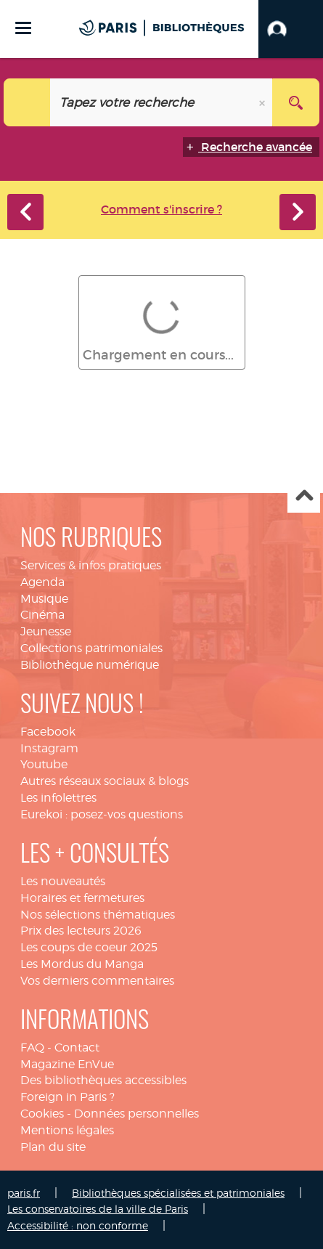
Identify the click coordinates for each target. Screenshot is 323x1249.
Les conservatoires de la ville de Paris (97, 1209)
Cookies (42, 1113)
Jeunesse (45, 631)
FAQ (32, 1047)
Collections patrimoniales (91, 648)
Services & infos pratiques (90, 565)
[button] (290, 29)
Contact (76, 1047)
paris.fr (23, 1193)
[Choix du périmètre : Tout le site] (27, 102)
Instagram (49, 748)
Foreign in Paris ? (67, 1097)
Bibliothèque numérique (89, 665)
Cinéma (42, 615)
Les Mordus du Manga (82, 964)
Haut (303, 497)
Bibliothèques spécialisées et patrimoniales (178, 1193)
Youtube (44, 764)
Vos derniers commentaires (97, 981)
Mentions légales (67, 1130)
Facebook (47, 732)
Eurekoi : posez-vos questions (101, 814)
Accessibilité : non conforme (77, 1225)
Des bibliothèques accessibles (103, 1080)
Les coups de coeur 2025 (89, 947)
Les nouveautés (62, 881)
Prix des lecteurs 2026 (81, 930)
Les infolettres (58, 798)
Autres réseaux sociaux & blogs (104, 781)
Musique (44, 599)
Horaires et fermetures (82, 898)
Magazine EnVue (67, 1064)
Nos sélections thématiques (97, 915)
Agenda (42, 582)
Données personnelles (136, 1113)
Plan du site (53, 1147)
